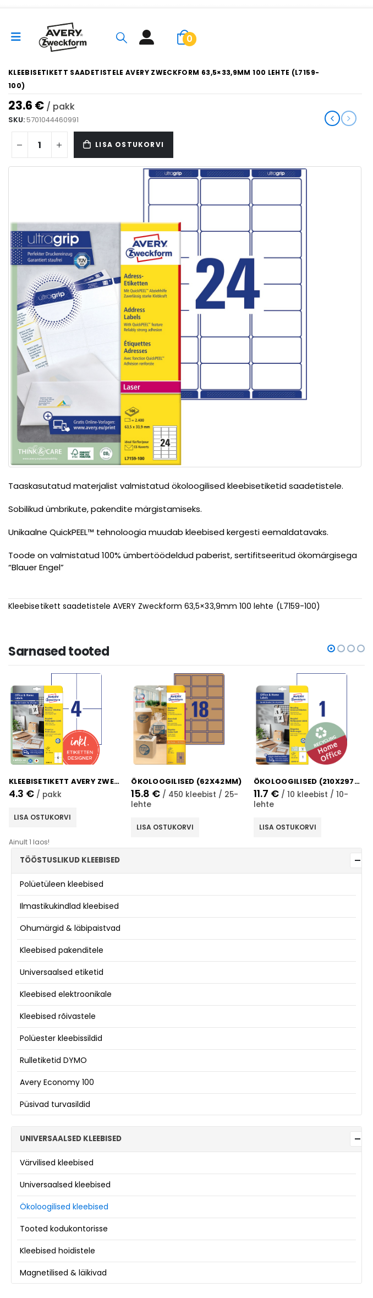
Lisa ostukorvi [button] (45, 817)
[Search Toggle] (121, 37)
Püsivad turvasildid (55, 1104)
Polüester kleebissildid (61, 1038)
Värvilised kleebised (57, 1162)
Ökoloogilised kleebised (64, 1206)
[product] (68, 719)
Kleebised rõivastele (58, 1016)
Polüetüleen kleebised (61, 884)
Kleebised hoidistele (57, 1250)
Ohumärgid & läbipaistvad (70, 928)
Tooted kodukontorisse (64, 1228)
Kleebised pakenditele (61, 950)
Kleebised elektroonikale (66, 994)
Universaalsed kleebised (65, 1184)
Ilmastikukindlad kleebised (69, 906)
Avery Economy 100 (57, 1082)
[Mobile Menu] (19, 37)
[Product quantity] (40, 145)
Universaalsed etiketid (61, 972)
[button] (331, 648)
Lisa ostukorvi (129, 144)
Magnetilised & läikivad (63, 1272)
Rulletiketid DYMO (53, 1060)
